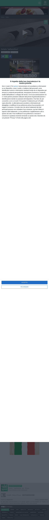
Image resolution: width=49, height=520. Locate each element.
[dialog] (24, 260)
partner (16, 86)
